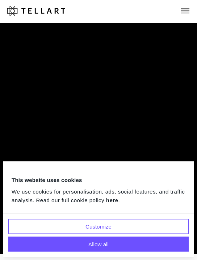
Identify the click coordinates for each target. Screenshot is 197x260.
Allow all (98, 244)
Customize (98, 226)
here (112, 200)
